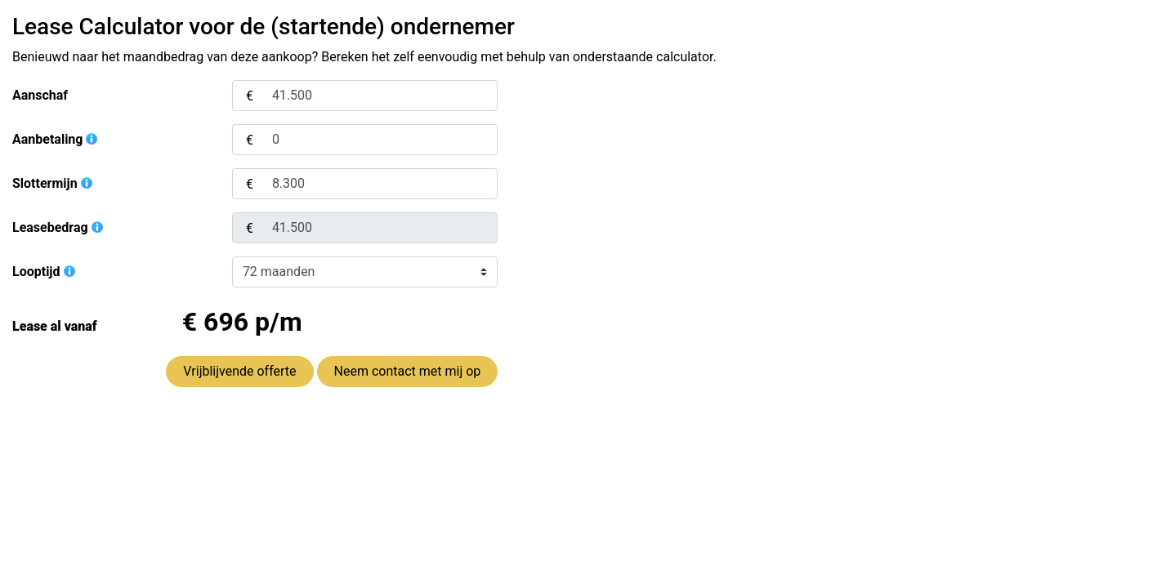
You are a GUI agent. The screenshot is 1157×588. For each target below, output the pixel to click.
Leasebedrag (58, 227)
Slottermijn (53, 183)
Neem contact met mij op (407, 371)
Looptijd (44, 271)
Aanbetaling (55, 139)
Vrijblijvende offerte (239, 371)
